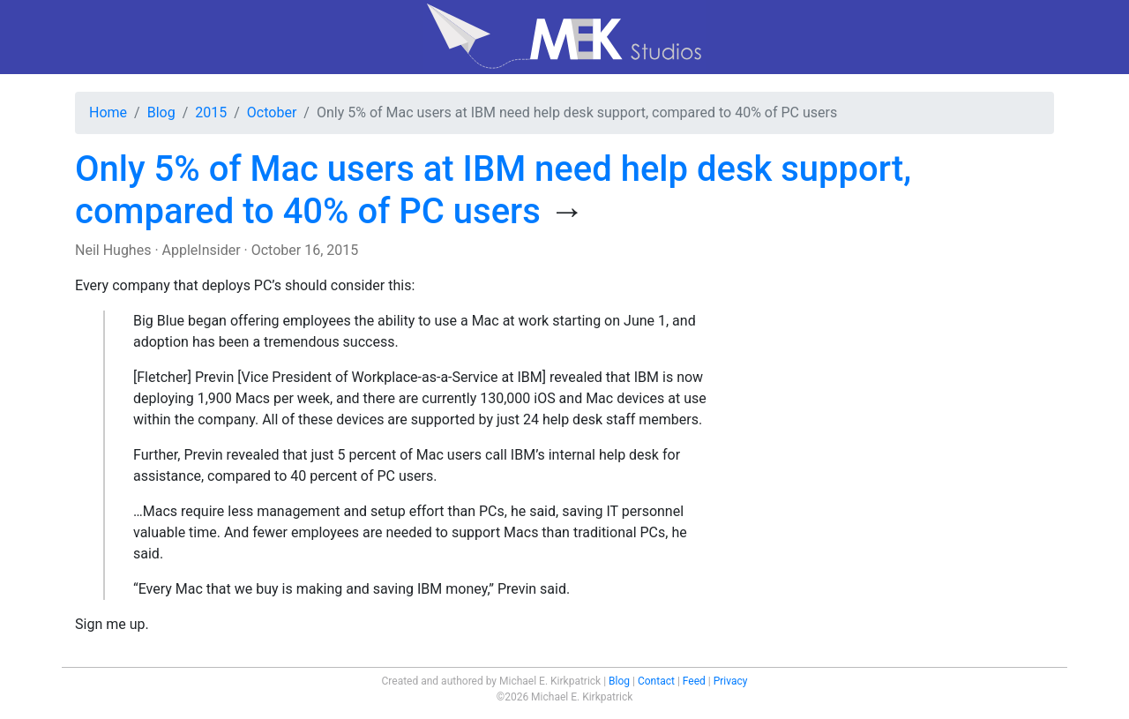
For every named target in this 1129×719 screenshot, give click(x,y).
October (271, 112)
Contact (656, 681)
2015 (211, 112)
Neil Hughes (113, 250)
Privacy (731, 681)
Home (108, 112)
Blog (161, 112)
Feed (694, 681)
